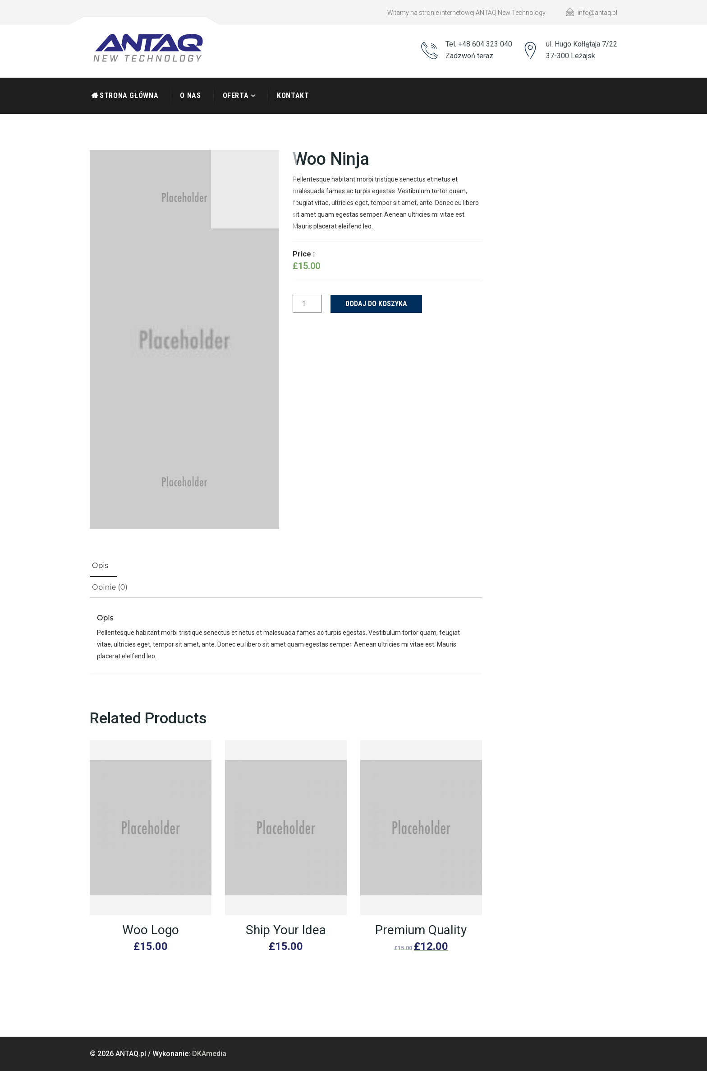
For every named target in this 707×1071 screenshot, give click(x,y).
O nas (190, 95)
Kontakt (293, 95)
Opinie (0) (110, 587)
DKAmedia (209, 1053)
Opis (100, 565)
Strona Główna (129, 95)
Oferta (236, 95)
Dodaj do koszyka (376, 303)
